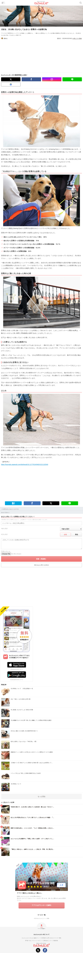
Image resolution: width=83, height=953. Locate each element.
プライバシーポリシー (37, 940)
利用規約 (44, 938)
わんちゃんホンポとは (27, 938)
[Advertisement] (41, 55)
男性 (76, 534)
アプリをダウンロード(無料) (41, 905)
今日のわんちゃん (38, 918)
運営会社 (46, 940)
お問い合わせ (50, 938)
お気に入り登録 (77, 38)
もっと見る (41, 796)
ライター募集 (58, 938)
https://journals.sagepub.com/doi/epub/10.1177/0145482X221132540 (24, 464)
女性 (65, 534)
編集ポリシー (37, 938)
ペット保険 (46, 918)
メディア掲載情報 (53, 940)
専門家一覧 (28, 940)
